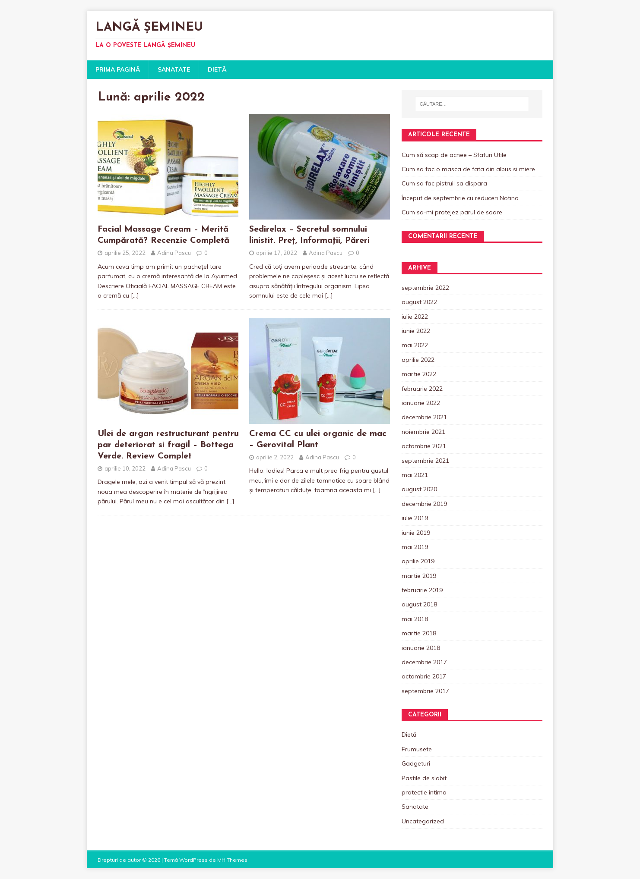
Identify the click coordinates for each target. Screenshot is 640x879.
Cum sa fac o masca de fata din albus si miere (468, 169)
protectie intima (424, 792)
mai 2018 (415, 619)
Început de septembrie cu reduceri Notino (460, 198)
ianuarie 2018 (421, 648)
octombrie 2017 (424, 676)
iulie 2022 (415, 316)
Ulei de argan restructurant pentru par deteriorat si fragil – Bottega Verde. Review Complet (168, 445)
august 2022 (419, 302)
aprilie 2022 (418, 360)
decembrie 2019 (424, 504)
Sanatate (174, 69)
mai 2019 (415, 547)
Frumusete (417, 749)
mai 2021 (415, 475)
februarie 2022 (422, 388)
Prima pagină (117, 69)
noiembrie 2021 (423, 432)
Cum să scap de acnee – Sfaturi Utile (454, 155)
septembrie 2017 (425, 691)
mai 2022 (415, 345)
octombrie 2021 (424, 446)
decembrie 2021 (424, 417)
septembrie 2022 (425, 288)
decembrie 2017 (424, 662)
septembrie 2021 (425, 461)
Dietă (217, 69)
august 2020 (419, 489)
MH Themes (232, 860)
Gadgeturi (416, 763)
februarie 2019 (422, 590)
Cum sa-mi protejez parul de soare (452, 212)
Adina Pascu (174, 252)
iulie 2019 (415, 518)
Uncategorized (423, 821)
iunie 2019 (416, 533)
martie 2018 (419, 633)
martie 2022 (419, 374)
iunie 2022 (416, 331)
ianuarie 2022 (421, 403)
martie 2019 (419, 576)
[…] (135, 295)
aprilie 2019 (418, 561)
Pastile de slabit (424, 778)
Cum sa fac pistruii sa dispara (444, 183)
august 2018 (419, 604)
